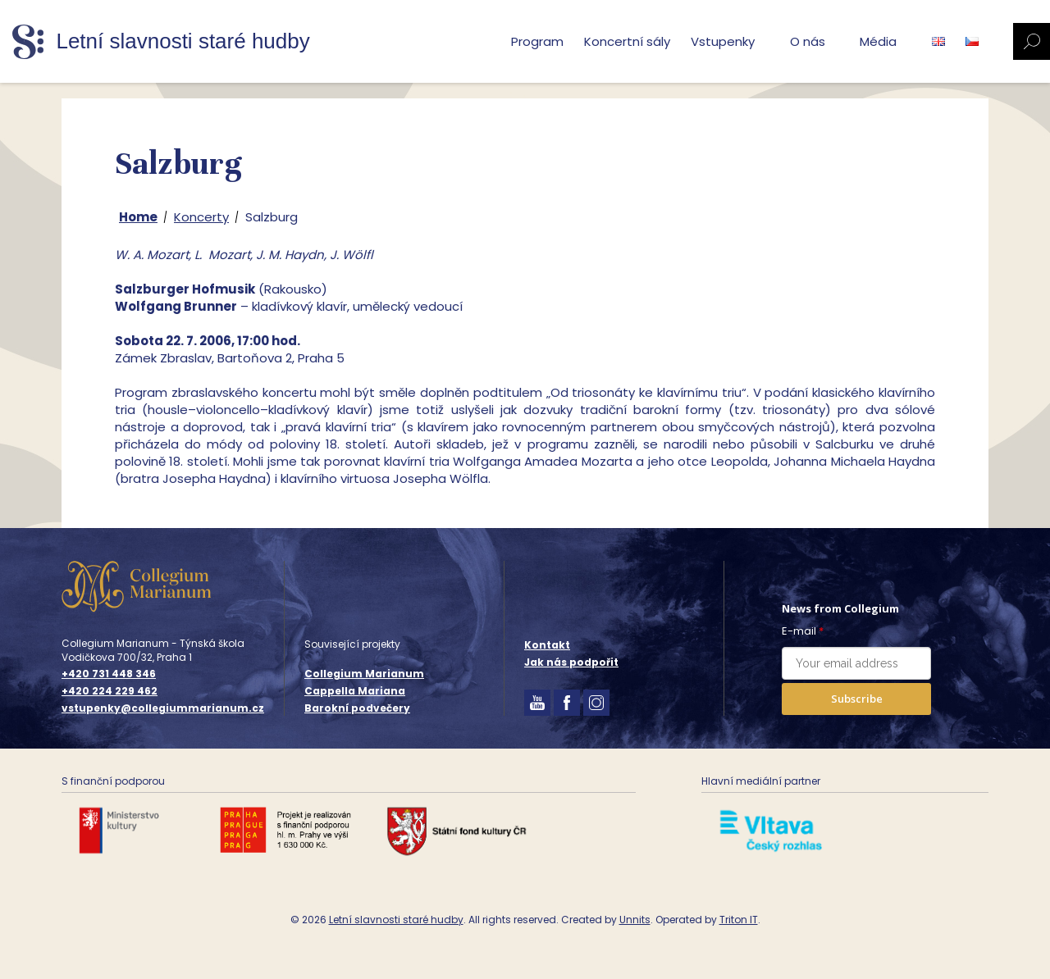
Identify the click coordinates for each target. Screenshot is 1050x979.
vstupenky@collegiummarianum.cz (163, 708)
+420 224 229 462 (110, 691)
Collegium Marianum (364, 674)
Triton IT (738, 920)
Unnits (635, 920)
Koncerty (201, 216)
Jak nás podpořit (571, 662)
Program (537, 41)
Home (138, 216)
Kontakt (547, 645)
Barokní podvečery (357, 708)
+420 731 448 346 (109, 674)
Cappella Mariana (354, 691)
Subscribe (857, 698)
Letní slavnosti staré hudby (396, 920)
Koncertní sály (627, 41)
